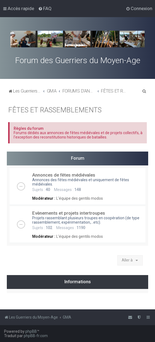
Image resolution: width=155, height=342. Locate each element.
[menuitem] (45, 8)
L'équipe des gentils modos (79, 198)
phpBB (31, 331)
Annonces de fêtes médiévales (63, 175)
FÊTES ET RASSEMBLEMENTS (55, 110)
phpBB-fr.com (36, 336)
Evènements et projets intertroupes (68, 213)
